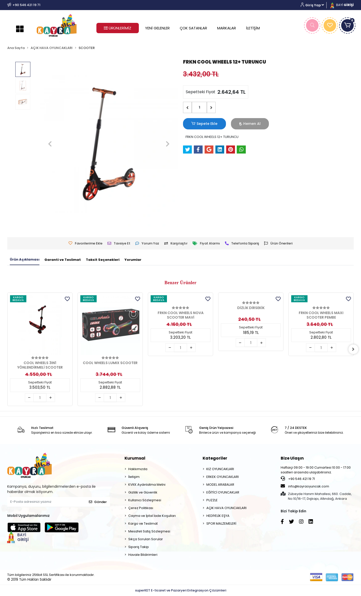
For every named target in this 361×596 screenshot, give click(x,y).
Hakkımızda (137, 469)
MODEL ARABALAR (220, 484)
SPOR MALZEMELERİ (221, 523)
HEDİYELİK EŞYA (217, 515)
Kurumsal (135, 458)
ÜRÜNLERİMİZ (117, 28)
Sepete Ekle (199, 123)
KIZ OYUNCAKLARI (220, 469)
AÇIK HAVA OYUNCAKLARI (226, 508)
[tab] (24, 260)
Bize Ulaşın (292, 458)
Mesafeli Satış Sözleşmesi (149, 531)
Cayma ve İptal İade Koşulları (152, 515)
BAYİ (341, 5)
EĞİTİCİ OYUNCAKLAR (222, 492)
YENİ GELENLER (157, 28)
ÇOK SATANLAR (193, 28)
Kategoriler (215, 458)
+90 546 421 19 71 (298, 478)
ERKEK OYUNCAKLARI (222, 476)
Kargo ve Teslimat (143, 523)
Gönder (98, 502)
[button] (314, 5)
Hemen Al (234, 123)
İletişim (134, 476)
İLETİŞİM (253, 28)
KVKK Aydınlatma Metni (146, 484)
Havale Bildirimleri (142, 554)
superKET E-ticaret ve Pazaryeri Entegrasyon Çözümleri (180, 590)
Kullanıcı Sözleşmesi (144, 500)
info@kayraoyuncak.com (305, 486)
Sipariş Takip (138, 546)
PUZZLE (212, 500)
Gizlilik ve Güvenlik (142, 492)
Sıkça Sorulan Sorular (145, 539)
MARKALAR (226, 28)
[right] (353, 349)
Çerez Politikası (140, 508)
